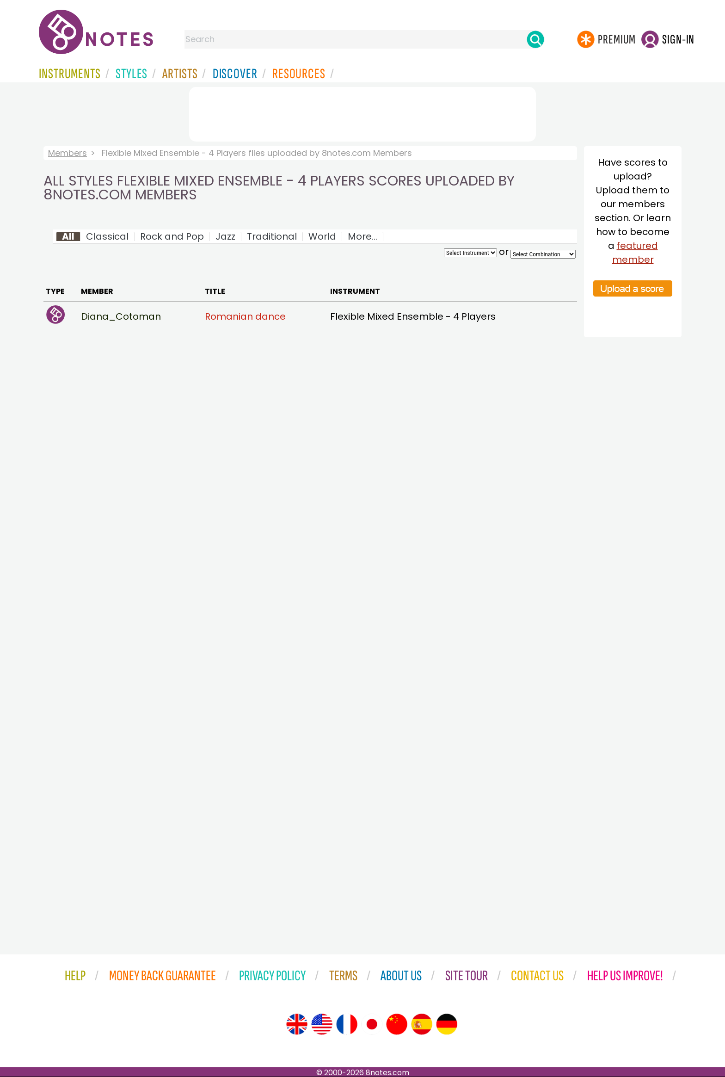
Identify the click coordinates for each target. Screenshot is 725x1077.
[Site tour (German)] (446, 1024)
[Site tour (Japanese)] (371, 1024)
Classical (107, 236)
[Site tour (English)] (296, 1024)
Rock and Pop (172, 236)
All (68, 236)
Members (67, 153)
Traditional (272, 236)
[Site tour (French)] (346, 1024)
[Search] (535, 39)
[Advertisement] (362, 112)
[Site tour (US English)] (321, 1024)
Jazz (225, 236)
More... (362, 236)
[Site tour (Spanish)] (421, 1024)
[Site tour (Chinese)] (396, 1024)
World (322, 236)
